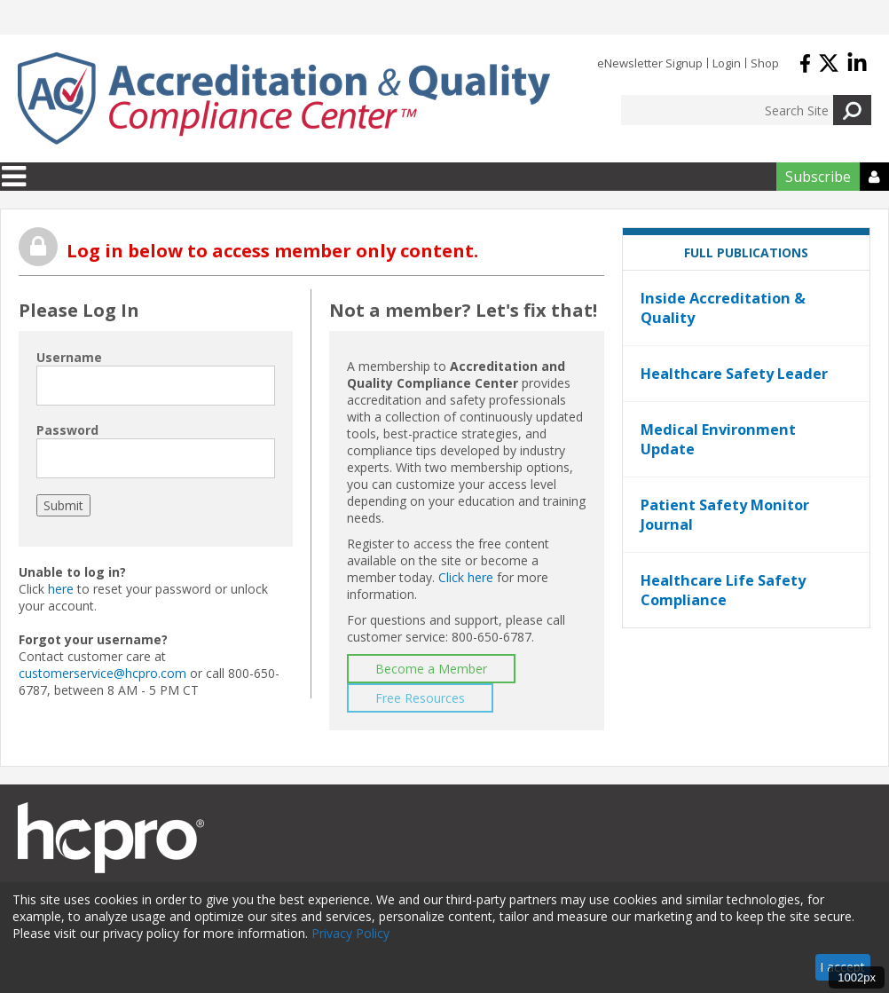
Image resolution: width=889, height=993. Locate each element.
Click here (465, 577)
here (61, 588)
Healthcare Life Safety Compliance (723, 590)
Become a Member (431, 668)
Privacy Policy (350, 933)
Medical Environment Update (718, 439)
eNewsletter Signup (650, 63)
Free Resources (420, 698)
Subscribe (818, 176)
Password (67, 430)
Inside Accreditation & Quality (723, 307)
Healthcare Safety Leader (734, 373)
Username (69, 357)
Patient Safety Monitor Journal (725, 514)
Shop (765, 63)
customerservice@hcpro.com (102, 673)
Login (726, 63)
